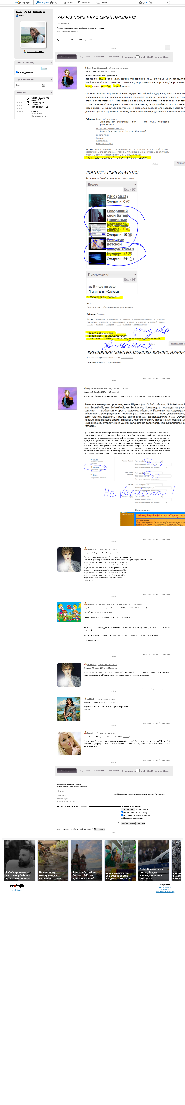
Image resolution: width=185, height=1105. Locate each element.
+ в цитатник (63, 23)
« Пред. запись (84, 57)
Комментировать (67, 57)
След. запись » (114, 57)
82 (147, 57)
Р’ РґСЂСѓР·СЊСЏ (35, 51)
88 (161, 57)
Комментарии (39, 11)
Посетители (36, 114)
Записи (19, 11)
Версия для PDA (165, 887)
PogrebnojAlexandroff (97, 68)
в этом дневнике (25, 72)
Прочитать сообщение (67, 31)
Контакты (165, 889)
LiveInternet (22, 3)
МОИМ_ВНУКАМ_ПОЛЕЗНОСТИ (104, 604)
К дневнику (99, 57)
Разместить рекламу (165, 892)
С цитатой (155, 378)
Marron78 (91, 549)
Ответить (146, 378)
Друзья (27, 11)
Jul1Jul (90, 699)
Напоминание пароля (66, 801)
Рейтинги (70, 2)
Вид (144, 3)
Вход (55, 2)
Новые (166, 57)
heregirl (90, 733)
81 (144, 57)
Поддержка (140, 2)
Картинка (88, 709)
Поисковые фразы (39, 116)
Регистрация (44, 2)
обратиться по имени (118, 68)
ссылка (113, 71)
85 (156, 57)
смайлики (84, 806)
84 (153, 57)
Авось (84, 2)
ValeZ (17, 15)
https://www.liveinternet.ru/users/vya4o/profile (104, 672)
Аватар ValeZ (33, 34)
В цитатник (165, 378)
